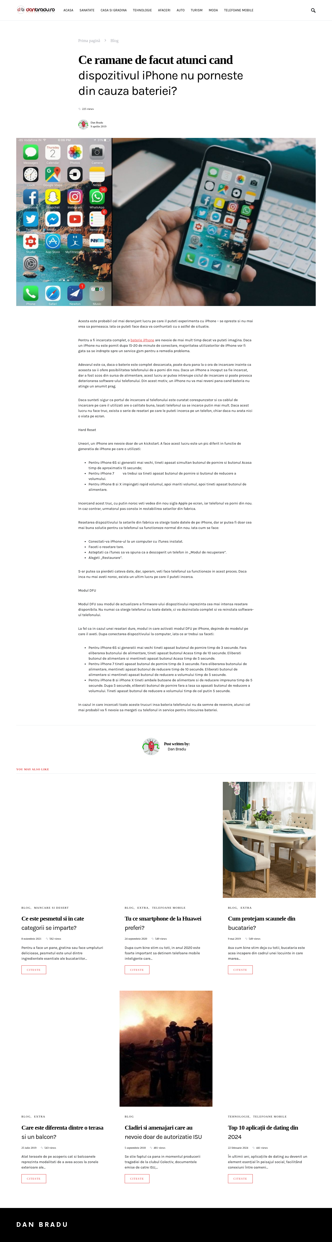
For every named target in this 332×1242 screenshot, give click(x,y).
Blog (114, 40)
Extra (143, 907)
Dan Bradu (97, 122)
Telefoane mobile (169, 907)
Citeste (34, 969)
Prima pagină (89, 40)
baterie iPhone (142, 340)
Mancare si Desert (51, 907)
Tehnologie (239, 1116)
